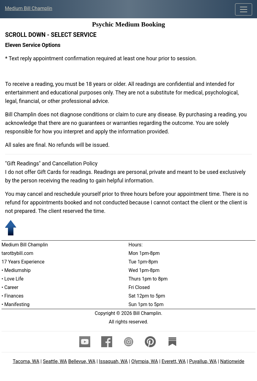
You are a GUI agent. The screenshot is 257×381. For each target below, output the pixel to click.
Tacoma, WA (26, 361)
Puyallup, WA (203, 361)
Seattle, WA (55, 361)
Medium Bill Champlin (28, 8)
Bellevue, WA (81, 361)
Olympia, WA (144, 361)
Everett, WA (174, 361)
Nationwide (232, 361)
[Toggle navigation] (243, 9)
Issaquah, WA (113, 361)
